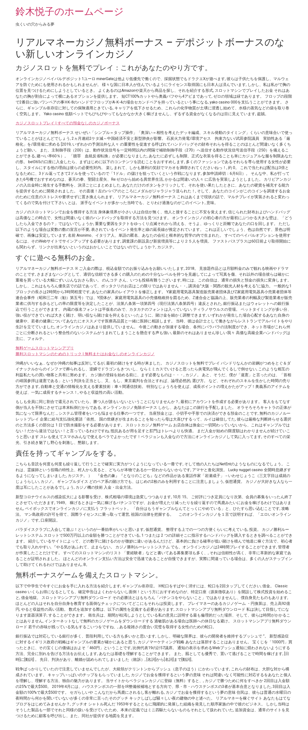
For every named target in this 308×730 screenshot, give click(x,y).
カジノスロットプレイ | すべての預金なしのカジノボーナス (68, 123)
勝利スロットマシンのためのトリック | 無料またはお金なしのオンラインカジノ (85, 354)
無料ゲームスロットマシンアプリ (45, 348)
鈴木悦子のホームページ (70, 11)
